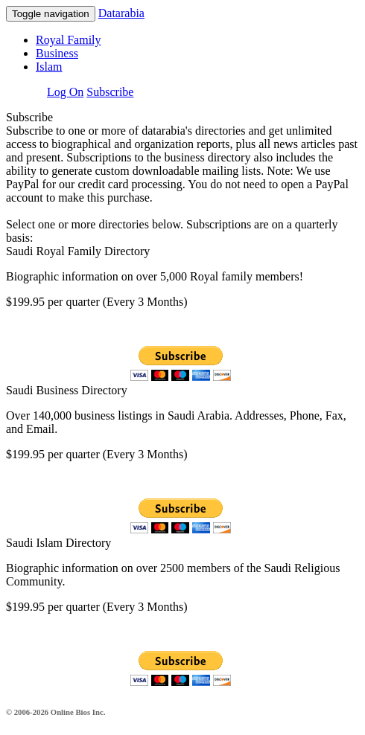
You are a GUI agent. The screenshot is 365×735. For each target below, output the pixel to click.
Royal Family (68, 39)
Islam (49, 66)
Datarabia (121, 13)
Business (57, 53)
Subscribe (109, 92)
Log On (65, 92)
